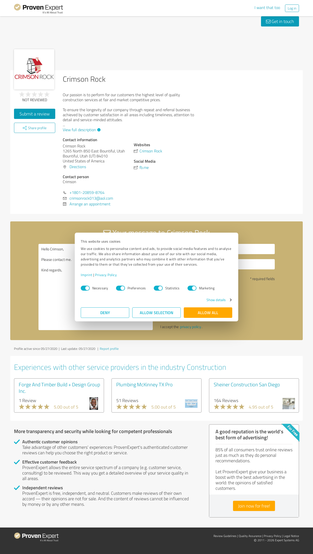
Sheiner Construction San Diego (247, 384)
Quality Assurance (250, 536)
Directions (78, 166)
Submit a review (35, 114)
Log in (292, 8)
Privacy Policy (106, 274)
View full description (81, 129)
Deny (105, 312)
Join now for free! (254, 506)
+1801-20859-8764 (87, 192)
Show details (216, 299)
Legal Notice (291, 536)
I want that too (267, 7)
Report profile (109, 348)
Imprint (86, 274)
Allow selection (156, 312)
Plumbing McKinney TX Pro (144, 384)
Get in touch (280, 21)
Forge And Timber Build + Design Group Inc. (59, 387)
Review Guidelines (225, 536)
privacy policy (190, 326)
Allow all (208, 312)
